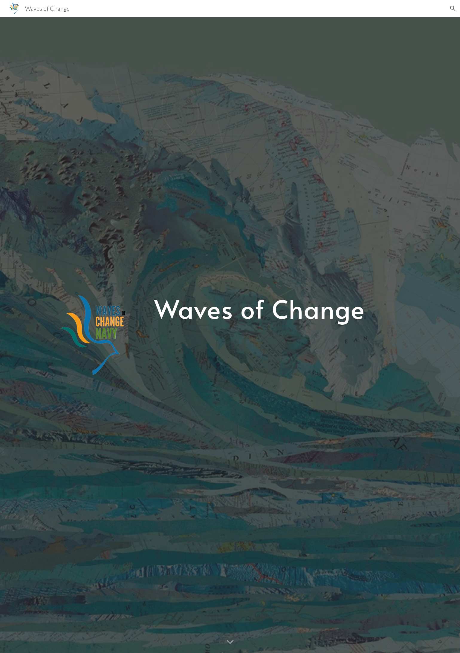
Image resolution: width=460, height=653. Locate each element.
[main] (259, 308)
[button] (453, 8)
